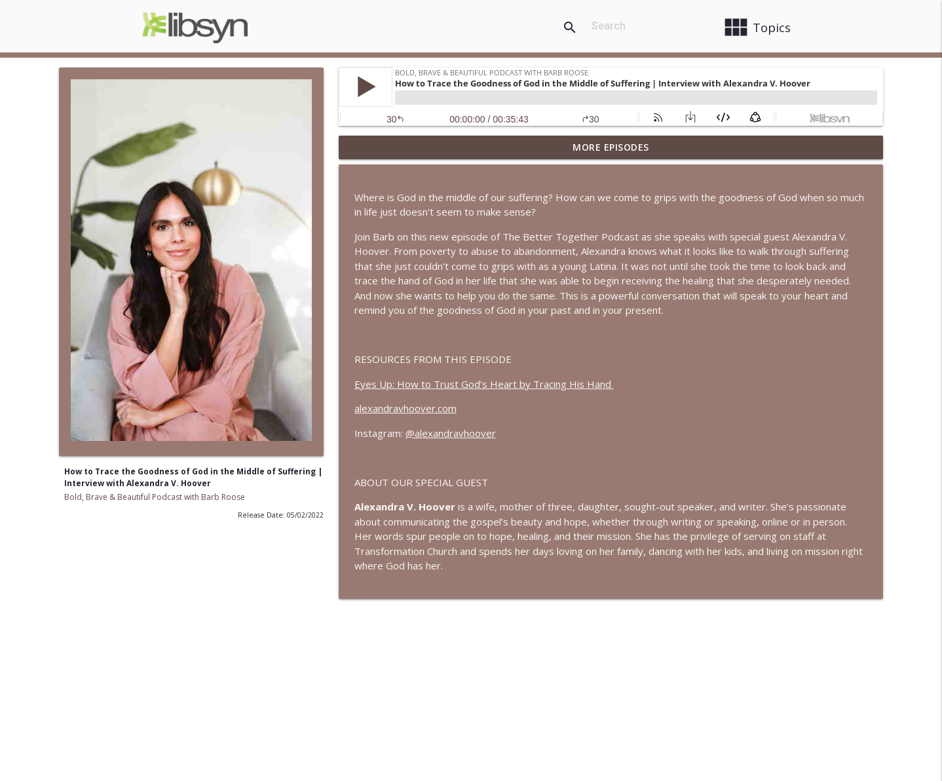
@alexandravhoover (450, 433)
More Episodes (611, 147)
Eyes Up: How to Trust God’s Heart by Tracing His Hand (484, 383)
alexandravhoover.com (405, 408)
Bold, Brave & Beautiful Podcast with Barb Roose (154, 497)
